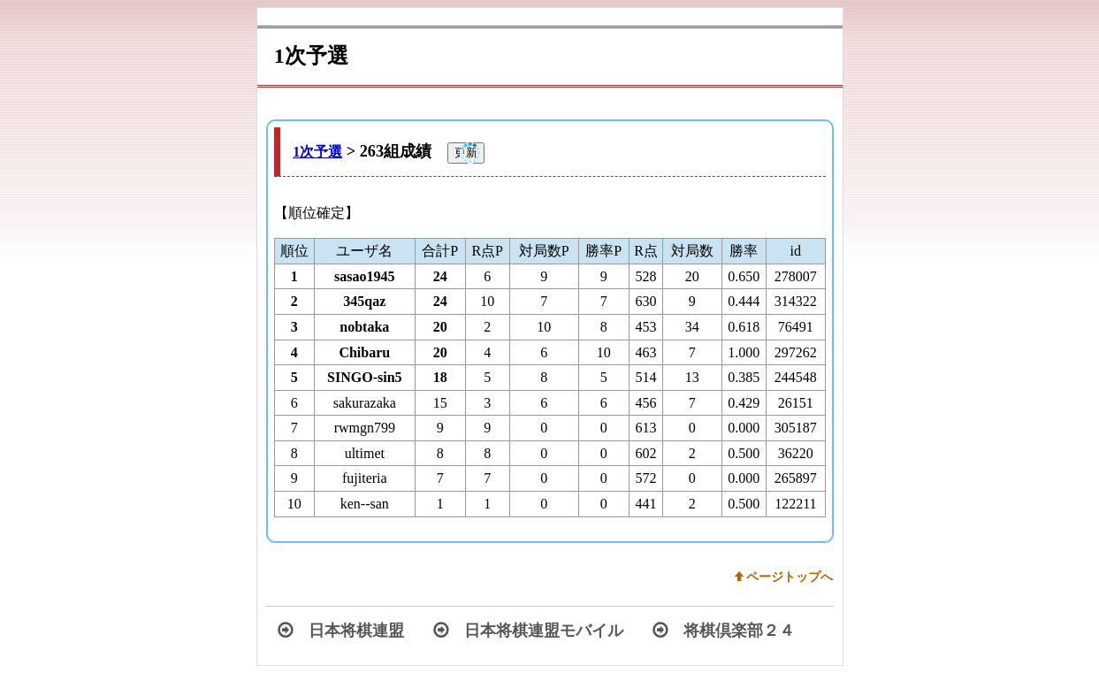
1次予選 (317, 151)
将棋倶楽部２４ (724, 630)
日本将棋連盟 (341, 630)
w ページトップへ (784, 576)
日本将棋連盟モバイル (528, 630)
